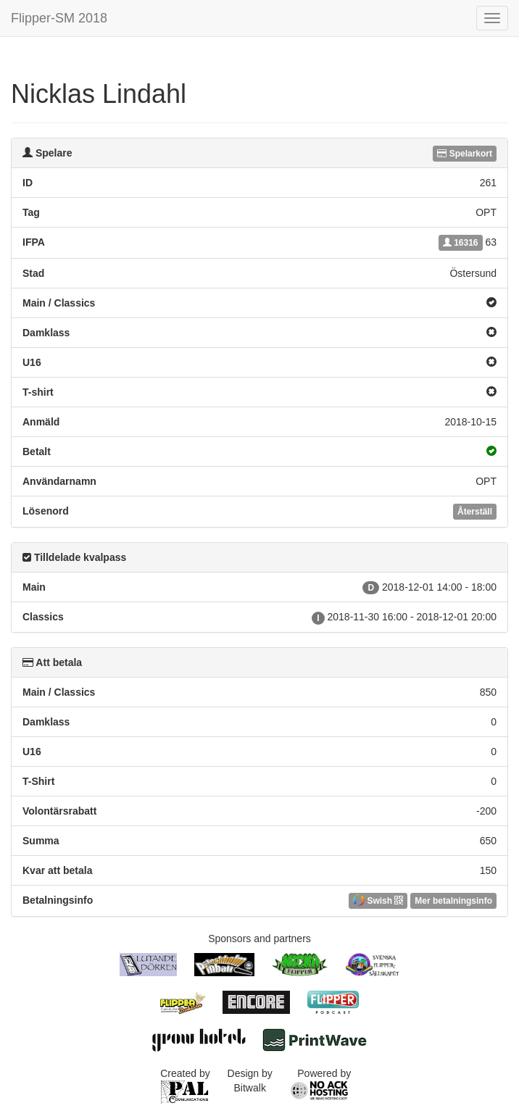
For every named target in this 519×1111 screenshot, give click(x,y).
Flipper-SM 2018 (59, 18)
